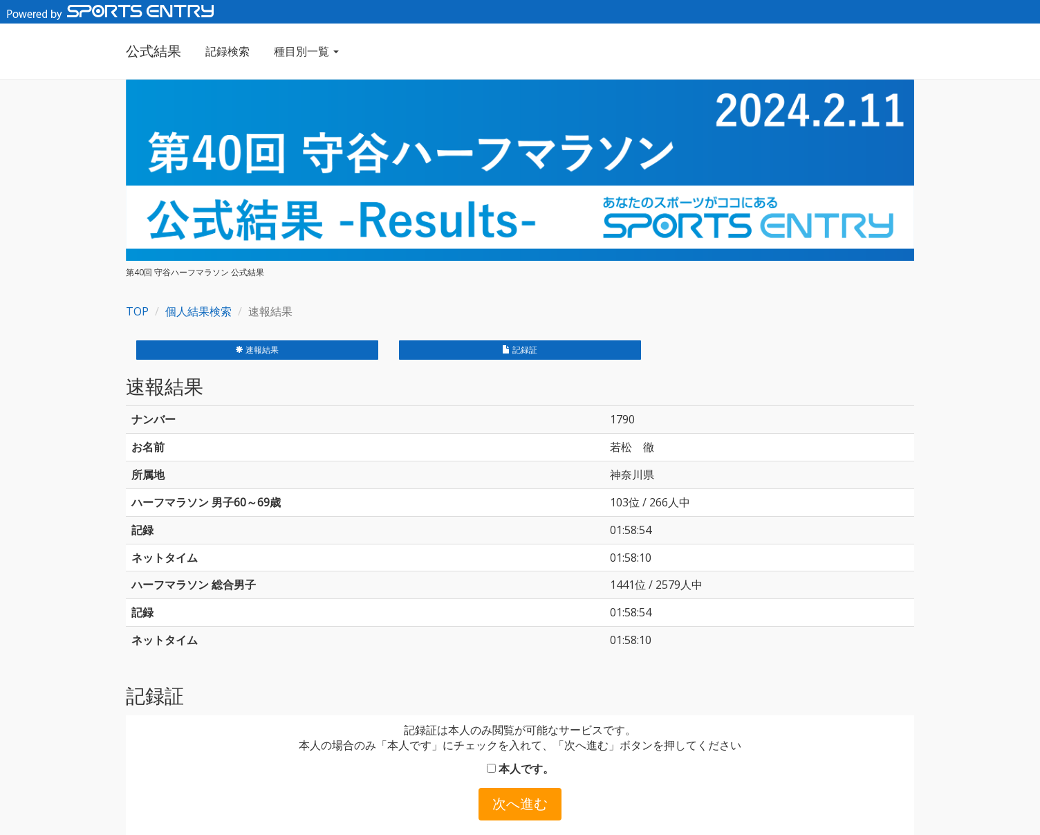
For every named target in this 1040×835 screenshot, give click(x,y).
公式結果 (153, 51)
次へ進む (520, 803)
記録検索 (227, 51)
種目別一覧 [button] (306, 51)
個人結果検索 (198, 311)
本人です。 (520, 768)
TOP (137, 311)
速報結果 (257, 350)
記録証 (519, 350)
